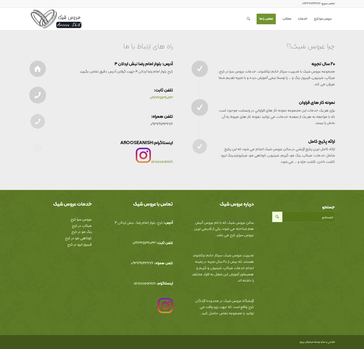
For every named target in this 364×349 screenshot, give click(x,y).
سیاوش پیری (306, 342)
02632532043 (161, 98)
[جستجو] (248, 19)
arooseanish (162, 162)
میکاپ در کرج (82, 226)
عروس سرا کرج (81, 220)
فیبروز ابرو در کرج (79, 245)
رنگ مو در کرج (81, 232)
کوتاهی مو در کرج (78, 238)
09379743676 (142, 263)
